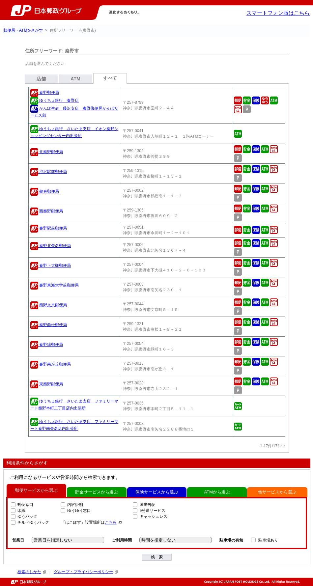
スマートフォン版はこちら (278, 13)
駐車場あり (268, 540)
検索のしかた (31, 572)
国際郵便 (148, 504)
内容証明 (75, 504)
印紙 (21, 510)
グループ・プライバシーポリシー (86, 572)
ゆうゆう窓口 (79, 510)
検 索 (157, 557)
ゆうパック (27, 516)
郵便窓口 (25, 504)
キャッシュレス (153, 516)
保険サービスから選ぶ (156, 491)
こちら (113, 522)
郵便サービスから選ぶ (36, 490)
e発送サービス (153, 510)
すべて (110, 78)
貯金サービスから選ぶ (96, 491)
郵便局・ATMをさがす (23, 30)
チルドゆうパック (33, 522)
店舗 (41, 78)
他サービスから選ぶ (277, 491)
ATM (75, 78)
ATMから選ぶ (217, 491)
